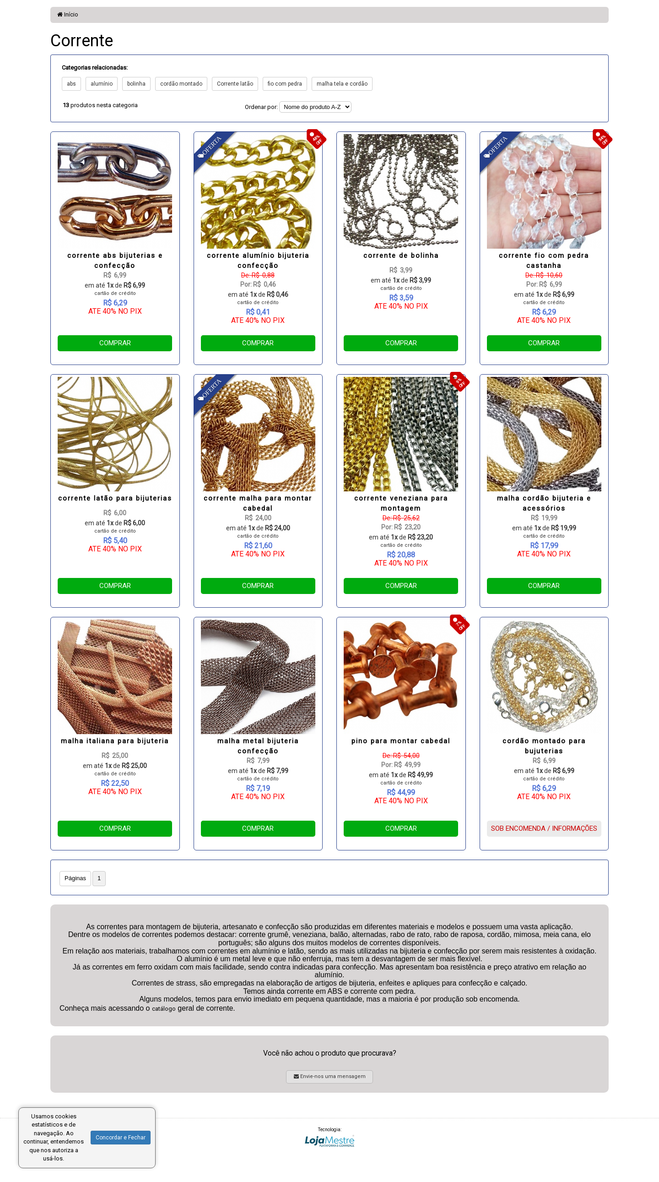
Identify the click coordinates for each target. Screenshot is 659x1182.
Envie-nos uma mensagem (330, 1076)
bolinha (136, 84)
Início (67, 14)
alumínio (102, 84)
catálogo (164, 1008)
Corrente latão (235, 84)
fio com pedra (285, 84)
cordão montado (181, 84)
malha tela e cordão (342, 84)
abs (71, 84)
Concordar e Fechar (121, 1137)
